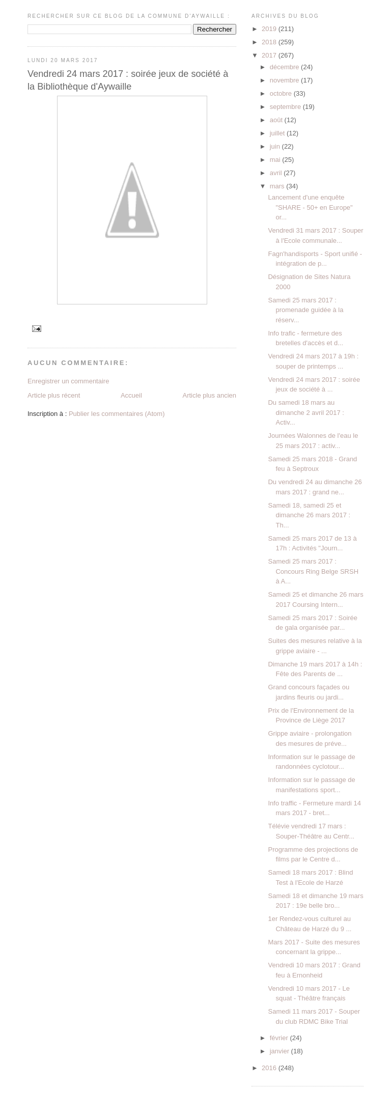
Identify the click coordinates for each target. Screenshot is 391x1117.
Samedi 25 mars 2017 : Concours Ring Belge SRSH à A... (313, 571)
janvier (280, 1051)
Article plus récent (53, 395)
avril (277, 173)
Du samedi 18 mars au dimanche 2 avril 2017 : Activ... (306, 412)
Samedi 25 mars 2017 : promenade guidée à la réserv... (305, 310)
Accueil (131, 395)
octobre (282, 93)
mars (278, 186)
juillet (278, 133)
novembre (285, 80)
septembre (286, 106)
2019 (270, 29)
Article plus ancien (210, 395)
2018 (270, 42)
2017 (270, 55)
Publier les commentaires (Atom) (117, 413)
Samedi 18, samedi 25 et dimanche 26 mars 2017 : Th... (309, 515)
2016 (270, 1068)
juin (276, 146)
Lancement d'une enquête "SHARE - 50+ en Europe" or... (310, 207)
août (277, 120)
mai (276, 159)
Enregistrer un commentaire (68, 381)
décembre (285, 67)
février (280, 1038)
